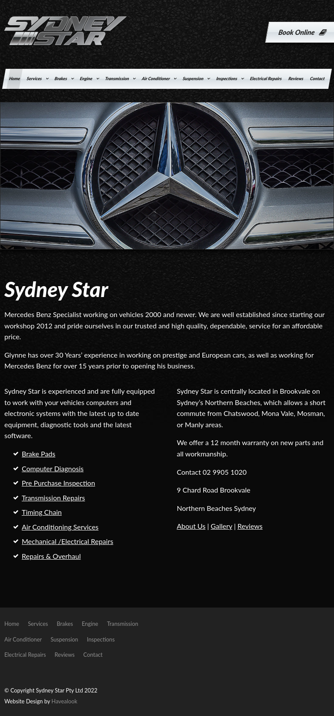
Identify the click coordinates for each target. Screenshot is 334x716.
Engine (86, 78)
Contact (317, 78)
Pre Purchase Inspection (58, 483)
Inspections (227, 78)
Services (35, 78)
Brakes (61, 78)
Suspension (193, 78)
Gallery (221, 526)
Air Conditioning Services (60, 527)
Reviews (296, 78)
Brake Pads (38, 453)
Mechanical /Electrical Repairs (67, 541)
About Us (191, 526)
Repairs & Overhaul (51, 556)
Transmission (117, 78)
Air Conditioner (155, 78)
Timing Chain (42, 512)
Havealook (64, 701)
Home (14, 78)
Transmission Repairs (53, 497)
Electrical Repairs (266, 78)
